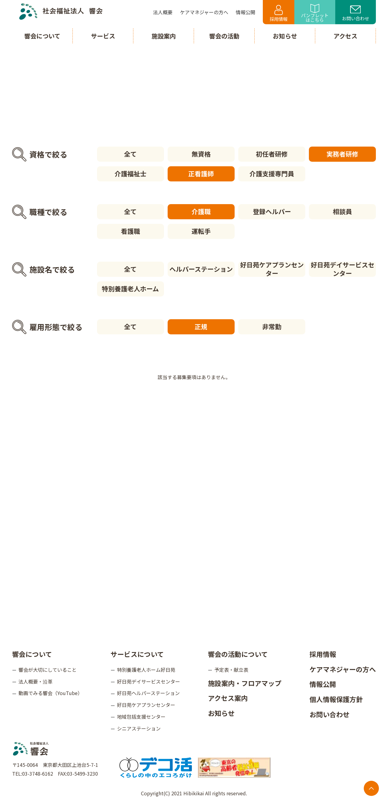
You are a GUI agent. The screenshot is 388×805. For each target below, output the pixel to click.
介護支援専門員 (271, 173)
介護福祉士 (130, 173)
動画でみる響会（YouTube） (50, 693)
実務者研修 (342, 153)
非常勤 (271, 326)
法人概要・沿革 (35, 681)
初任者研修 (272, 153)
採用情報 (278, 13)
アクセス (345, 35)
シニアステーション (139, 728)
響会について (32, 654)
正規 (201, 326)
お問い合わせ (355, 13)
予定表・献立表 (231, 669)
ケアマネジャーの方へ (342, 669)
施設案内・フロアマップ (244, 683)
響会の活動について (238, 654)
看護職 (130, 231)
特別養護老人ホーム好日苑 (146, 669)
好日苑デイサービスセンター (342, 269)
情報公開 (322, 684)
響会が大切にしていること (47, 669)
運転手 (201, 231)
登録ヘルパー (272, 211)
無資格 (201, 153)
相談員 (342, 211)
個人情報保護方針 (336, 699)
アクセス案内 (228, 698)
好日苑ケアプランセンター (272, 269)
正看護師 (201, 173)
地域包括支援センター (141, 716)
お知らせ (221, 713)
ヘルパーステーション (201, 268)
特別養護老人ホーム (130, 288)
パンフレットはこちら (315, 13)
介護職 (201, 211)
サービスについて (137, 654)
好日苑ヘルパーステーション (148, 693)
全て (130, 153)
